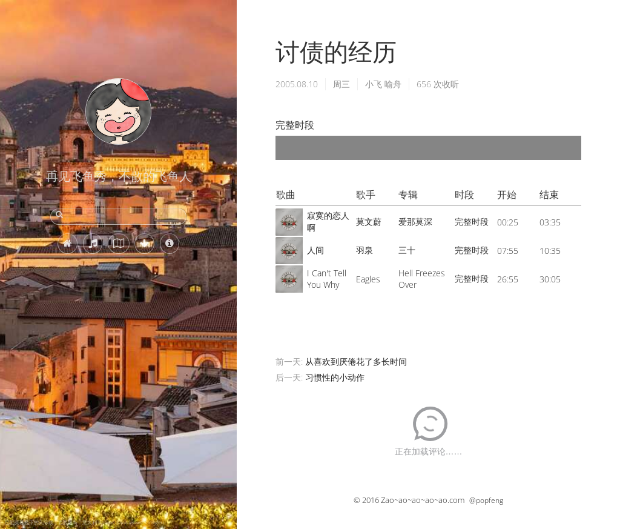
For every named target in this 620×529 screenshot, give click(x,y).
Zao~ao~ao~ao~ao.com (422, 499)
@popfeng (486, 500)
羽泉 (364, 250)
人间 (315, 250)
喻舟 (392, 84)
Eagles (368, 279)
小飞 (373, 84)
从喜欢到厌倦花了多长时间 (356, 361)
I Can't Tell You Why (326, 278)
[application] (428, 148)
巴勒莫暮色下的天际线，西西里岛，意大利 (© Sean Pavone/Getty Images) (84, 522)
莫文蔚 (368, 221)
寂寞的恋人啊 (328, 221)
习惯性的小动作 (334, 377)
